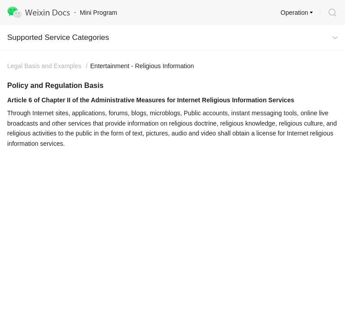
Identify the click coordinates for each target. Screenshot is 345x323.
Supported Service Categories (58, 37)
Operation (294, 12)
